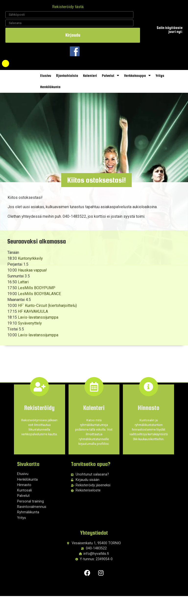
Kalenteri (90, 76)
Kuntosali (24, 492)
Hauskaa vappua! (32, 272)
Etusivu (45, 76)
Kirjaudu (72, 35)
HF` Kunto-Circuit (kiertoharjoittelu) (47, 307)
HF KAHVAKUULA (33, 313)
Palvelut (110, 75)
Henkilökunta (50, 87)
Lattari (23, 284)
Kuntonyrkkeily (30, 260)
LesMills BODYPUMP (36, 289)
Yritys (160, 76)
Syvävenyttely (30, 325)
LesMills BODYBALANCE (39, 295)
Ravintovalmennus (31, 509)
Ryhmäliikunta (28, 514)
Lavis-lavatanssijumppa (38, 319)
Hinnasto (24, 487)
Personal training (30, 503)
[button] (96, 182)
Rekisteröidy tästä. (68, 6)
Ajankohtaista (67, 76)
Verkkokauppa (137, 75)
